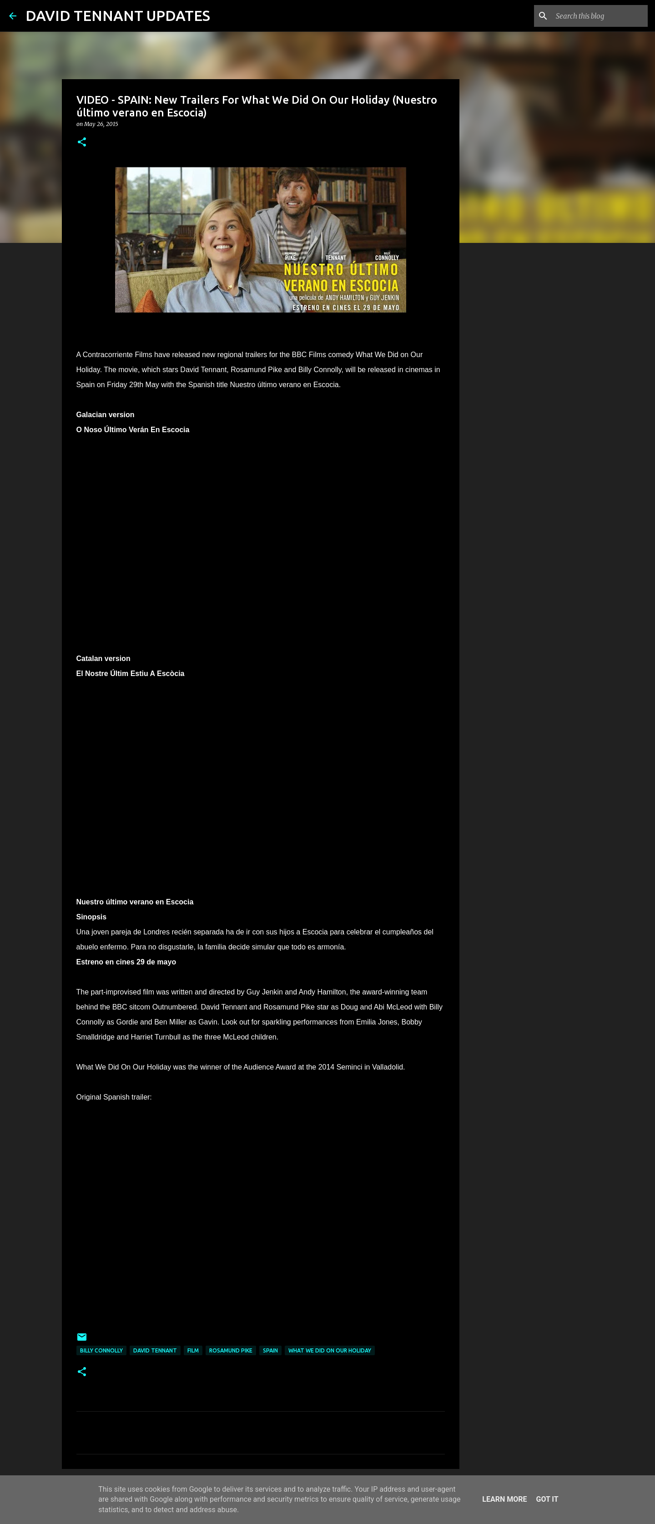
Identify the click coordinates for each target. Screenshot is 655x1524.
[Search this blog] (600, 16)
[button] (81, 142)
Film (193, 1350)
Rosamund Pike (230, 1350)
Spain (270, 1350)
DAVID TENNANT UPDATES (117, 15)
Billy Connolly (101, 1350)
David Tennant (155, 1350)
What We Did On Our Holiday (329, 1350)
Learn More (504, 1499)
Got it (547, 1499)
